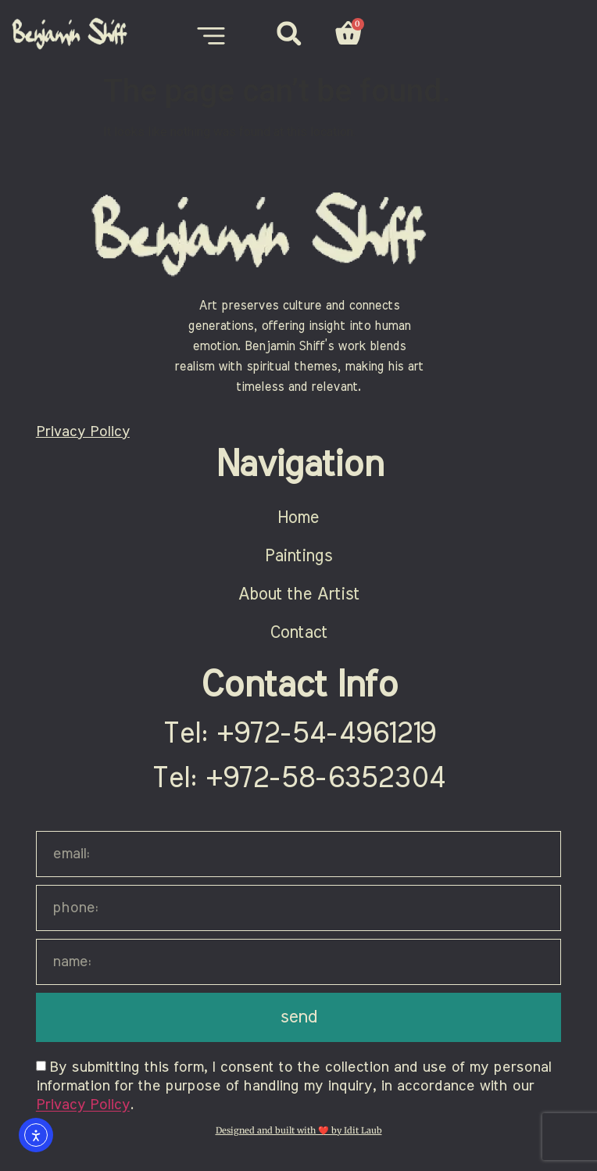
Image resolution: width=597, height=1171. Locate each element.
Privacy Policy (83, 431)
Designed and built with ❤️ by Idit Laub (299, 1130)
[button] (288, 33)
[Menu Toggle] (211, 36)
